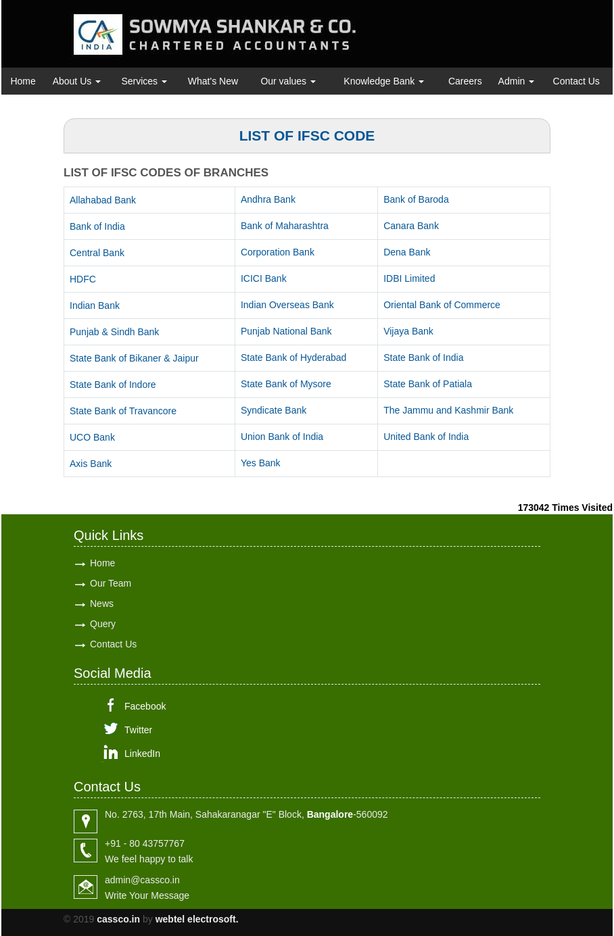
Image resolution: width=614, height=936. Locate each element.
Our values (288, 81)
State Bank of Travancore (123, 410)
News (102, 603)
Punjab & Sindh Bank (114, 331)
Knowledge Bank (384, 81)
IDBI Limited (409, 278)
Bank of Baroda (416, 199)
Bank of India (97, 226)
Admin (516, 81)
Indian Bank (95, 305)
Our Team (110, 583)
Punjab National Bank (286, 331)
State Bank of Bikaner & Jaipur (134, 358)
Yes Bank (261, 463)
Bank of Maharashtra (285, 225)
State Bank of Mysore (286, 383)
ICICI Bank (264, 278)
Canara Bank (411, 225)
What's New (213, 81)
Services (144, 81)
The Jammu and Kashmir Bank (448, 410)
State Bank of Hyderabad (293, 357)
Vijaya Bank (408, 331)
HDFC (83, 279)
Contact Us (576, 81)
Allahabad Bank (103, 200)
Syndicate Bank (273, 410)
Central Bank (97, 252)
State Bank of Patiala (427, 383)
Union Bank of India (282, 436)
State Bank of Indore (113, 384)
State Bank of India (423, 357)
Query (103, 623)
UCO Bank (92, 437)
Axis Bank (91, 463)
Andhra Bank (268, 199)
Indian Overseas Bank (287, 304)
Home (22, 81)
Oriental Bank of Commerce (441, 304)
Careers (465, 81)
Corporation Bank (277, 252)
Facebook (145, 706)
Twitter (138, 729)
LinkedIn (142, 753)
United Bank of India (426, 436)
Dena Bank (406, 252)
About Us (77, 81)
